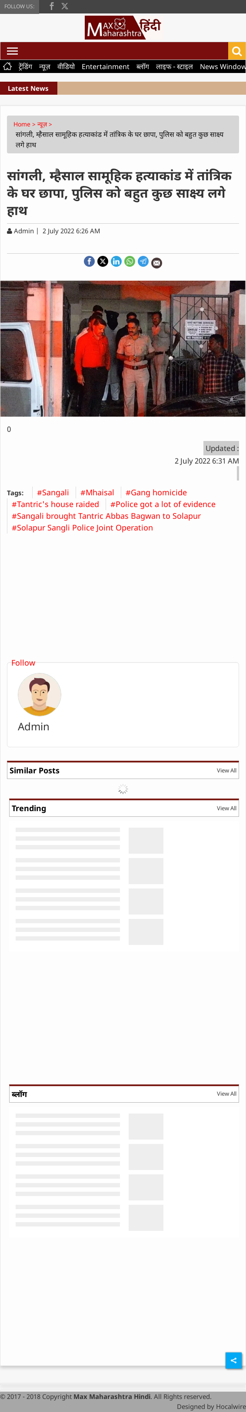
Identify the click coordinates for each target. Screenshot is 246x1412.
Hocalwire (231, 1406)
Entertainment (106, 66)
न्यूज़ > (45, 124)
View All (226, 770)
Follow (23, 662)
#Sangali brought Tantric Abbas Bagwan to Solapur (109, 515)
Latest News (28, 88)
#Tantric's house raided (59, 504)
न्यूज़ (44, 66)
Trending (29, 808)
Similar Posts (35, 770)
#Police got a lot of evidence (166, 504)
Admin (34, 726)
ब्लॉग (142, 66)
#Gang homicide (159, 492)
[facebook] (52, 5)
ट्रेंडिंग (25, 66)
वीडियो (66, 66)
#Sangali (56, 492)
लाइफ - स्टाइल (174, 66)
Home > (25, 124)
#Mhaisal (100, 492)
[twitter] (65, 5)
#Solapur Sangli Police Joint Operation (86, 527)
